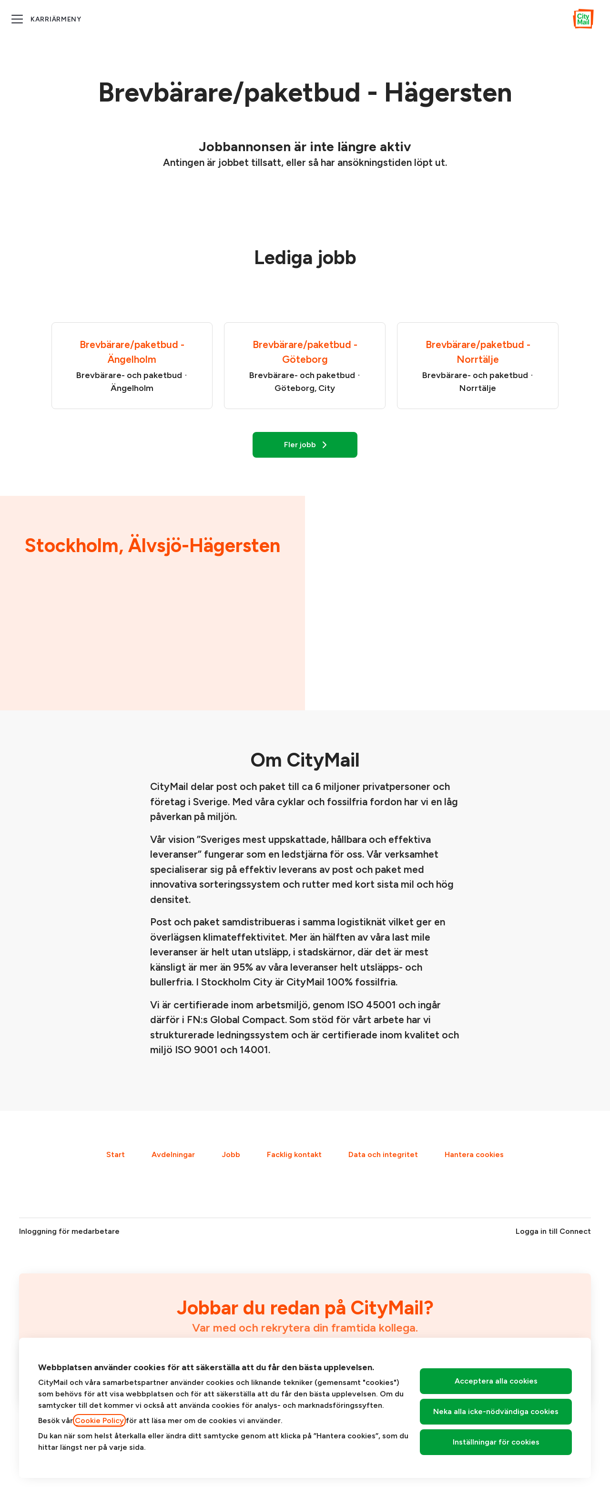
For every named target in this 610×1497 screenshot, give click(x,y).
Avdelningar (173, 1154)
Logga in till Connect (553, 1231)
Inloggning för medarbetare (69, 1231)
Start (115, 1154)
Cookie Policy (99, 1420)
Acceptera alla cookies (496, 1380)
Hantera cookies (474, 1154)
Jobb (231, 1154)
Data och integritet (383, 1154)
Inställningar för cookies (496, 1441)
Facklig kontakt (294, 1154)
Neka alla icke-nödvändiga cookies (496, 1411)
